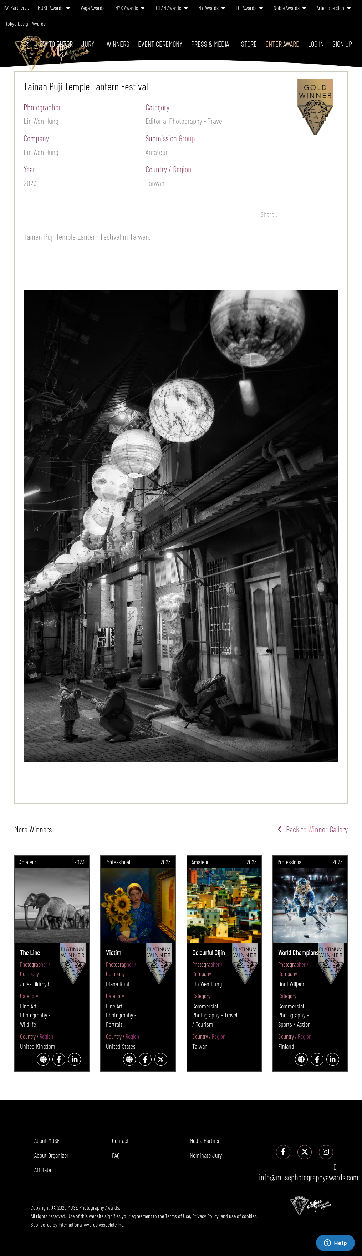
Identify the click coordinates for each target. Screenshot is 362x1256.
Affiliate (42, 1170)
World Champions (298, 952)
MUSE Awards (54, 7)
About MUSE (47, 1140)
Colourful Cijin (208, 952)
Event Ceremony (160, 43)
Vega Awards (92, 7)
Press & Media (210, 43)
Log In (316, 43)
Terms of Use (177, 1215)
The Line (30, 952)
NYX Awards (129, 7)
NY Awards (211, 7)
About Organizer (51, 1155)
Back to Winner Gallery (312, 829)
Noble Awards (290, 7)
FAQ (116, 1155)
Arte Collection (334, 7)
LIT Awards (249, 7)
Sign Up (342, 43)
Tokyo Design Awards (25, 23)
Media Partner (205, 1140)
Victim (113, 952)
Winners (118, 43)
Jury (88, 43)
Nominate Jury (206, 1155)
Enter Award (282, 43)
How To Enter (54, 43)
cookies (249, 1215)
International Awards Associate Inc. (91, 1224)
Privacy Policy (205, 1215)
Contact (120, 1140)
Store (249, 43)
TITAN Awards (171, 7)
